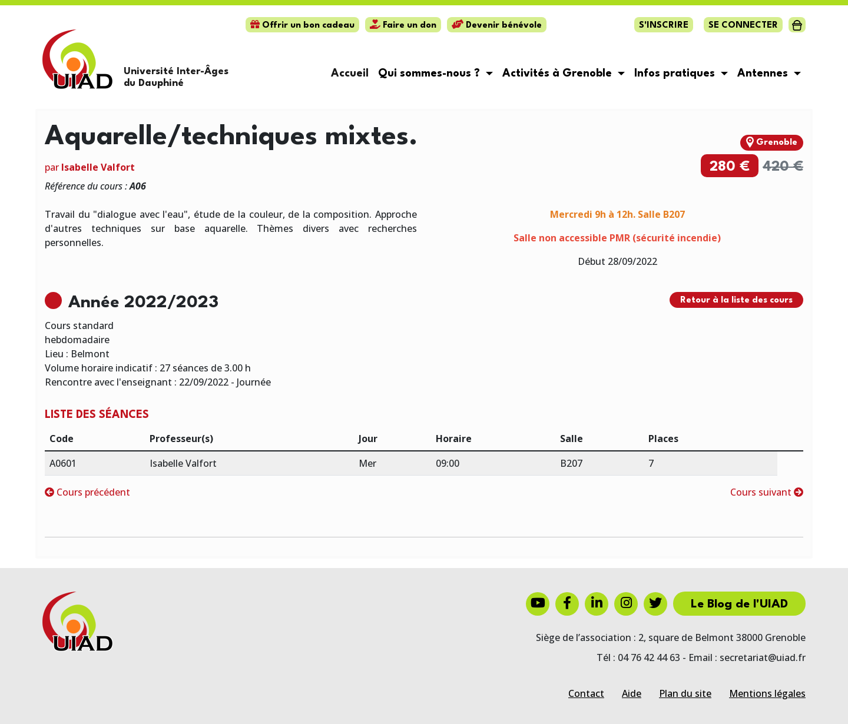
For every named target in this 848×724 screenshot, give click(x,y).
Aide (631, 693)
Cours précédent (87, 492)
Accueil (350, 73)
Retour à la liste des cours (736, 300)
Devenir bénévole (497, 25)
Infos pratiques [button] (676, 73)
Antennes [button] (764, 73)
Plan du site (685, 693)
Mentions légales (767, 693)
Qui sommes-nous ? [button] (430, 73)
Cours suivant (766, 492)
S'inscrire (663, 25)
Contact (586, 693)
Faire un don (403, 25)
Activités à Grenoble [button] (558, 73)
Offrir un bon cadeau (302, 25)
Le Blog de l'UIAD (739, 604)
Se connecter (743, 25)
